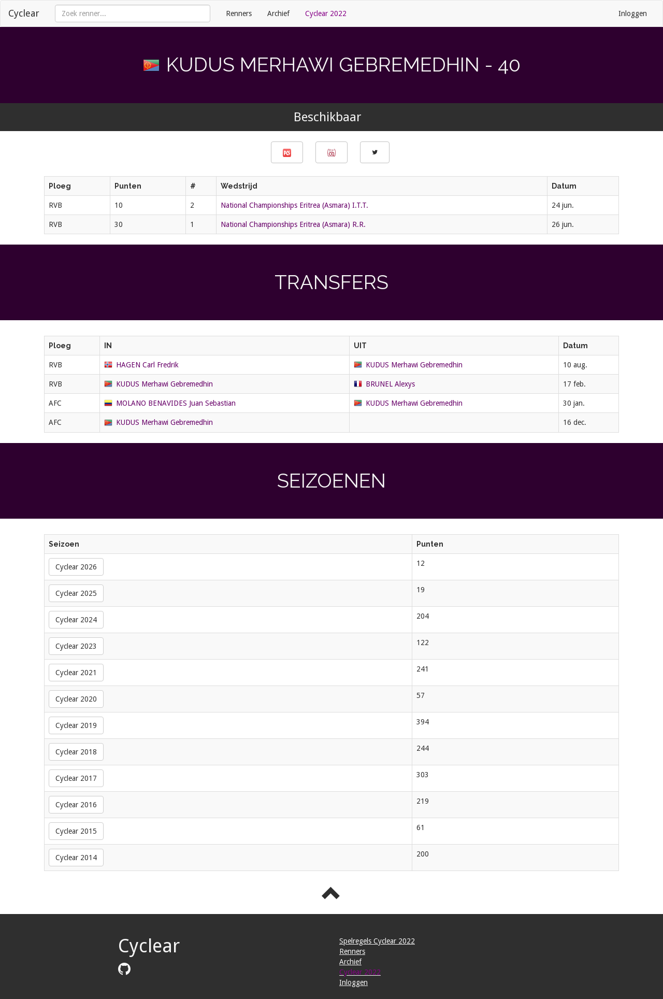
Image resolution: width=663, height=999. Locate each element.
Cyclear (23, 13)
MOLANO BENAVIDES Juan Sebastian (176, 403)
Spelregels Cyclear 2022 (377, 941)
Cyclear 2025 (76, 593)
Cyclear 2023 (76, 646)
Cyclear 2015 (76, 831)
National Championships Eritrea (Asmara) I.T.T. (294, 205)
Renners (239, 13)
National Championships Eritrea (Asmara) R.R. (293, 224)
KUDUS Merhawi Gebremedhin (414, 365)
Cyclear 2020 (76, 699)
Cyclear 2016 (76, 805)
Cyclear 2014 (76, 857)
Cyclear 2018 (76, 752)
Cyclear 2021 (76, 672)
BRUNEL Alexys (390, 384)
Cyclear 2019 (76, 725)
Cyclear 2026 (76, 567)
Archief (278, 13)
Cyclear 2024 (76, 620)
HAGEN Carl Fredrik (147, 365)
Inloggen (632, 13)
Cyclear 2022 (326, 13)
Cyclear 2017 (76, 778)
